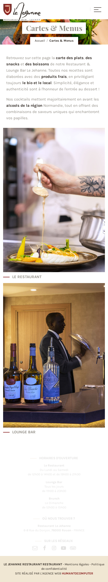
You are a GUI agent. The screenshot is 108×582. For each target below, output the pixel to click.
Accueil (40, 40)
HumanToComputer (77, 573)
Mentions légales (77, 564)
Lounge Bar (24, 432)
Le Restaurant (27, 277)
